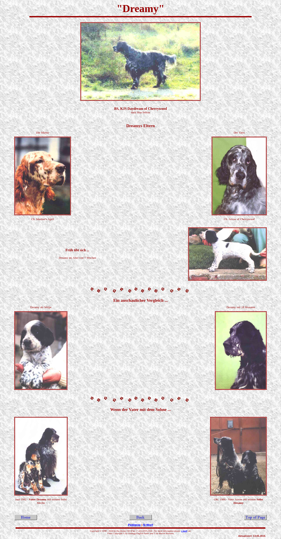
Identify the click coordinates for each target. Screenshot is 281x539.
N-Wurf (148, 524)
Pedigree (134, 524)
